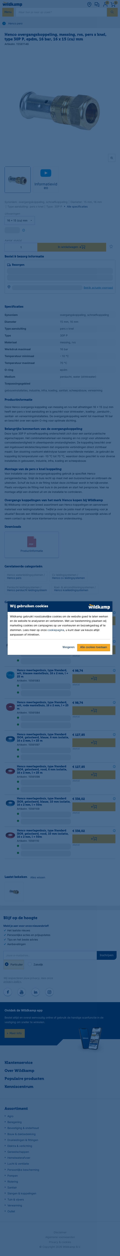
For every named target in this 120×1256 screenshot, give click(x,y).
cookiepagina (55, 630)
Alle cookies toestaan (93, 647)
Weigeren (68, 647)
